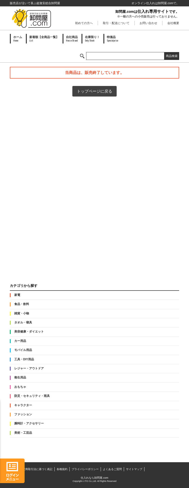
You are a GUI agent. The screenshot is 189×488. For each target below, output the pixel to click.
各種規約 (62, 469)
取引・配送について (116, 23)
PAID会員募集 (94, 265)
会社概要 (173, 23)
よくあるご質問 (112, 469)
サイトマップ (134, 469)
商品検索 (172, 56)
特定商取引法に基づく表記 (36, 469)
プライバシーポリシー (85, 469)
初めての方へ (84, 23)
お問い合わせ (148, 23)
